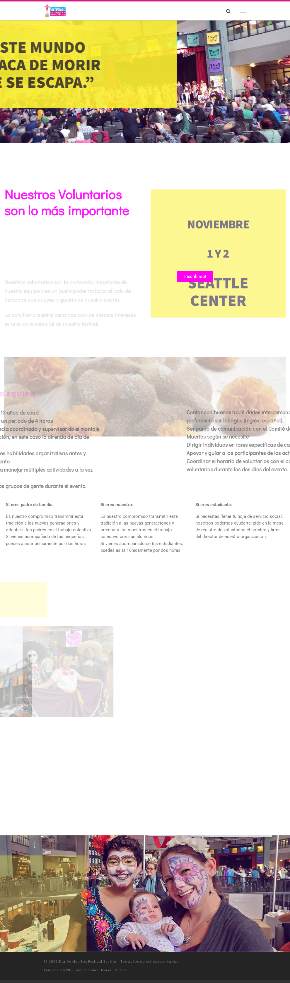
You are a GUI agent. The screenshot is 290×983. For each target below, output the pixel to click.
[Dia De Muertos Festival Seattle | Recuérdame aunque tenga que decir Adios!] (55, 10)
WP (68, 970)
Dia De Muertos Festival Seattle (87, 961)
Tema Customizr (114, 970)
